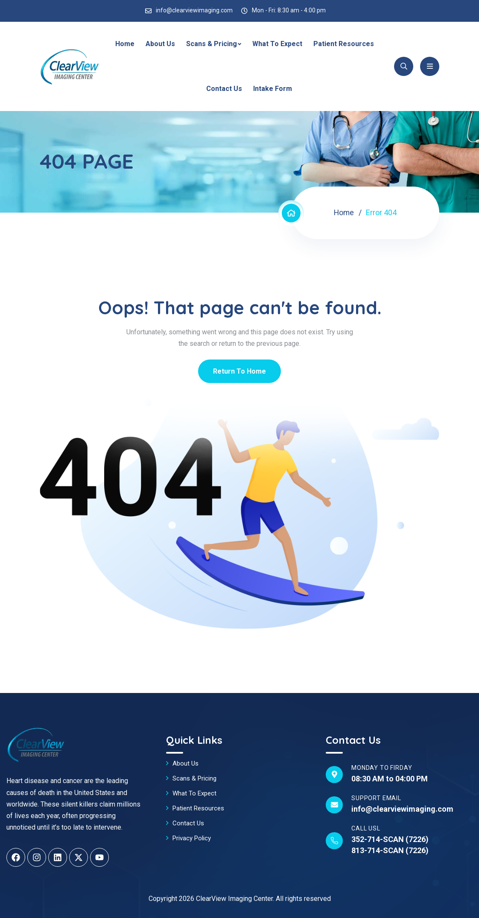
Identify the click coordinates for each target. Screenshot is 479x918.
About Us (160, 44)
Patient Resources (343, 44)
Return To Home (239, 371)
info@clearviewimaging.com (194, 10)
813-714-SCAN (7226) (390, 850)
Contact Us (224, 89)
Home (124, 44)
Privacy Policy (191, 838)
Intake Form (272, 89)
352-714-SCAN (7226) (390, 839)
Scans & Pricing (211, 44)
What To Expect (277, 44)
